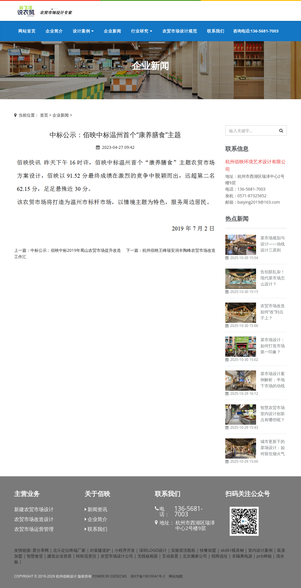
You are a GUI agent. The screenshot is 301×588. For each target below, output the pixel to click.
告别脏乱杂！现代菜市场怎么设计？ (272, 278)
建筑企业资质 (59, 556)
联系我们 (96, 529)
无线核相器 (147, 556)
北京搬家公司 (195, 556)
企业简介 (96, 519)
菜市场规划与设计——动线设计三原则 (272, 244)
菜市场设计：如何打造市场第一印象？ (272, 345)
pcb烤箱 (264, 556)
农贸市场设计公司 (117, 556)
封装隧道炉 (100, 550)
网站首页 (27, 30)
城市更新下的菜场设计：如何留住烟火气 (272, 447)
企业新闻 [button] (112, 30)
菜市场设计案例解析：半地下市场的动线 (272, 379)
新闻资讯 (96, 509)
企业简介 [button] (54, 30)
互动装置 (170, 556)
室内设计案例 (260, 550)
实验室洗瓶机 (183, 550)
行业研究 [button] (141, 30)
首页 (44, 115)
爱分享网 (40, 550)
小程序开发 (125, 550)
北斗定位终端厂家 (69, 550)
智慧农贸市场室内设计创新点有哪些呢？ (272, 413)
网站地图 (176, 576)
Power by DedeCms (110, 576)
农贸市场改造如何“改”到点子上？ (272, 312)
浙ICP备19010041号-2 (147, 576)
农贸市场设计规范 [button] (179, 30)
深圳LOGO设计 (153, 550)
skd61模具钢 (232, 550)
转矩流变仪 (86, 556)
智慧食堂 (35, 556)
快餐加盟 (208, 550)
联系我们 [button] (215, 30)
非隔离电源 (242, 556)
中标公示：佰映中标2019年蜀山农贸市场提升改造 (75, 250)
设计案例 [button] (83, 30)
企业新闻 (60, 115)
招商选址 (219, 556)
